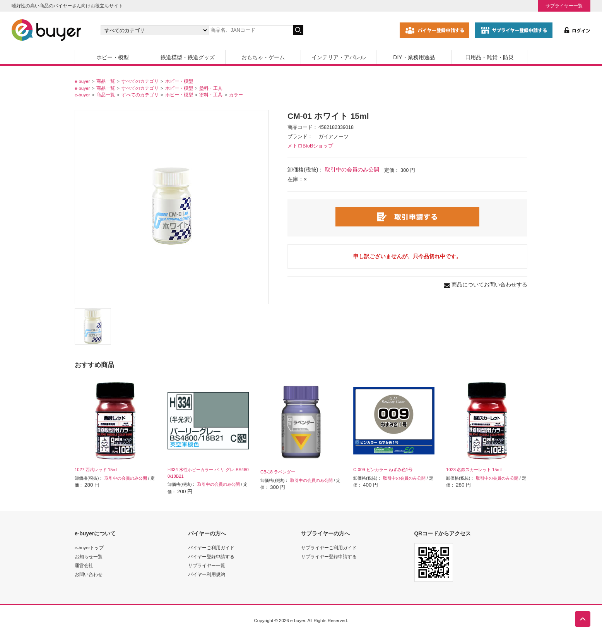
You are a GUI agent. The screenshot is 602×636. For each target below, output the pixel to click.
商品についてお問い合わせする (489, 284)
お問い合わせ (89, 574)
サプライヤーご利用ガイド (329, 547)
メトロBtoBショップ (310, 146)
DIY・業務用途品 (413, 57)
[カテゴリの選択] (154, 30)
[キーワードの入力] (250, 30)
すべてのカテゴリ (140, 81)
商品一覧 (105, 81)
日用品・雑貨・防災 (489, 57)
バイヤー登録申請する (211, 556)
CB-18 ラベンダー (277, 472)
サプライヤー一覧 (564, 5)
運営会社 (84, 565)
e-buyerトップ (89, 547)
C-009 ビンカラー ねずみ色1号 (382, 469)
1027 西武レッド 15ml (96, 469)
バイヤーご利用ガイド (211, 547)
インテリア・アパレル (338, 57)
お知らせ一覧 (89, 556)
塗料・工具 (210, 88)
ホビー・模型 (112, 57)
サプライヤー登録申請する (329, 556)
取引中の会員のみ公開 (352, 169)
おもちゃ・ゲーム (263, 57)
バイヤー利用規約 (206, 574)
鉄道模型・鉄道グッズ (188, 57)
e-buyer (82, 81)
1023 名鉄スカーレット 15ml (473, 469)
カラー (236, 94)
